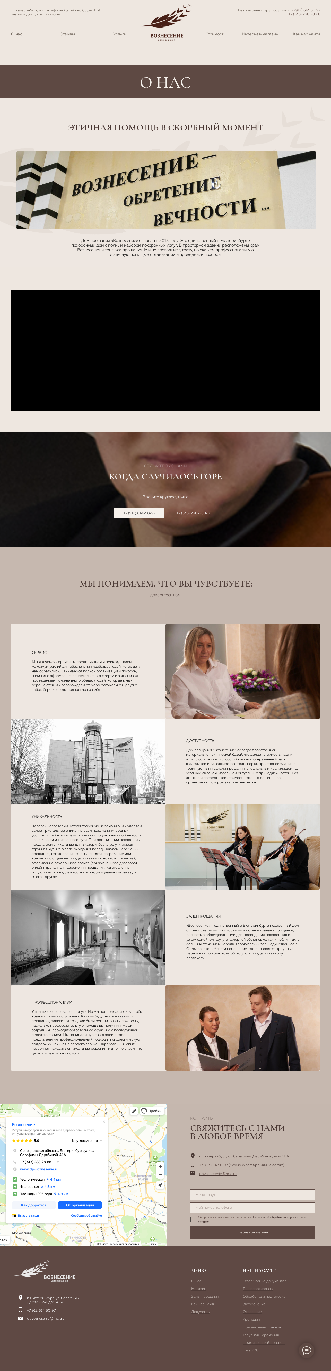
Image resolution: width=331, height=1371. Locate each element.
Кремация (251, 1319)
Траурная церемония (261, 1335)
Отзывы (67, 34)
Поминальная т (256, 1327)
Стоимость (215, 34)
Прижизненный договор (264, 1343)
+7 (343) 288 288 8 (304, 14)
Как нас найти (306, 34)
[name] (252, 1194)
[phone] (252, 1207)
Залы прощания (205, 1296)
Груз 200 (251, 1350)
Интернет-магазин (260, 34)
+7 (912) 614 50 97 (305, 10)
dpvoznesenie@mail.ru (218, 1174)
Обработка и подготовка (264, 1296)
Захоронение (254, 1304)
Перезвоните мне (253, 1232)
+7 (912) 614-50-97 (139, 513)
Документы (200, 1312)
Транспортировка (258, 1289)
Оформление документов (264, 1281)
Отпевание (252, 1312)
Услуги (119, 34)
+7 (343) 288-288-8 (193, 513)
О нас (16, 34)
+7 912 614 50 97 (213, 1165)
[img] (44, 1271)
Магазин (198, 1289)
